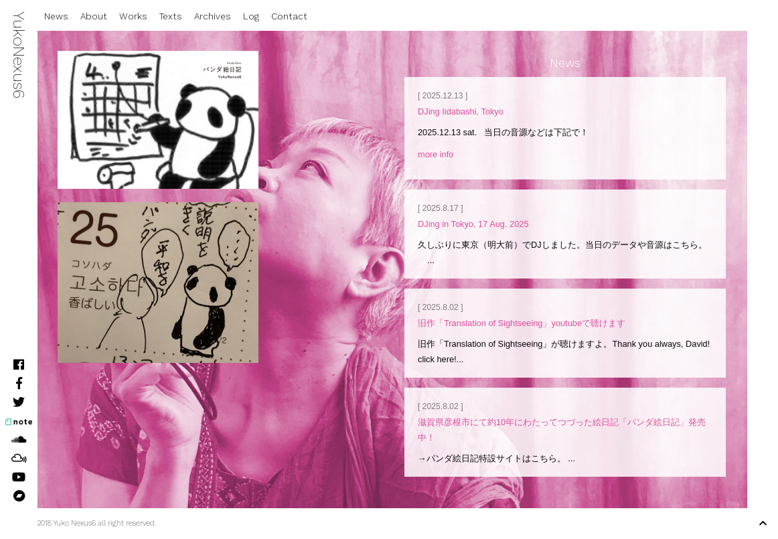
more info (435, 154)
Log (251, 16)
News (56, 16)
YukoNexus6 (18, 54)
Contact (289, 16)
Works (133, 16)
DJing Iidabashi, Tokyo (460, 111)
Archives (212, 16)
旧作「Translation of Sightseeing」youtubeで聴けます (521, 323)
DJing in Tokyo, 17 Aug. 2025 (473, 224)
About (93, 16)
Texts (170, 16)
